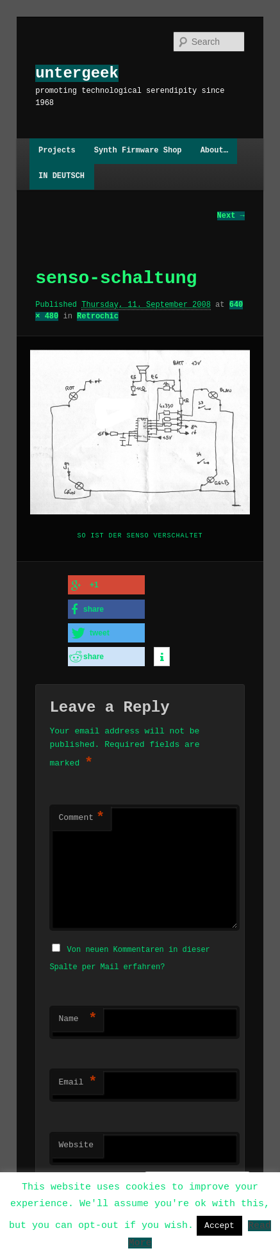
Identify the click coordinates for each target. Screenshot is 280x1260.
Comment (81, 816)
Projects (57, 150)
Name (77, 1016)
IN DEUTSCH (61, 176)
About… (214, 150)
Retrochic (98, 316)
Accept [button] (219, 1225)
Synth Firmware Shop (138, 150)
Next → (231, 215)
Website (76, 1142)
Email (77, 1079)
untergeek (77, 73)
